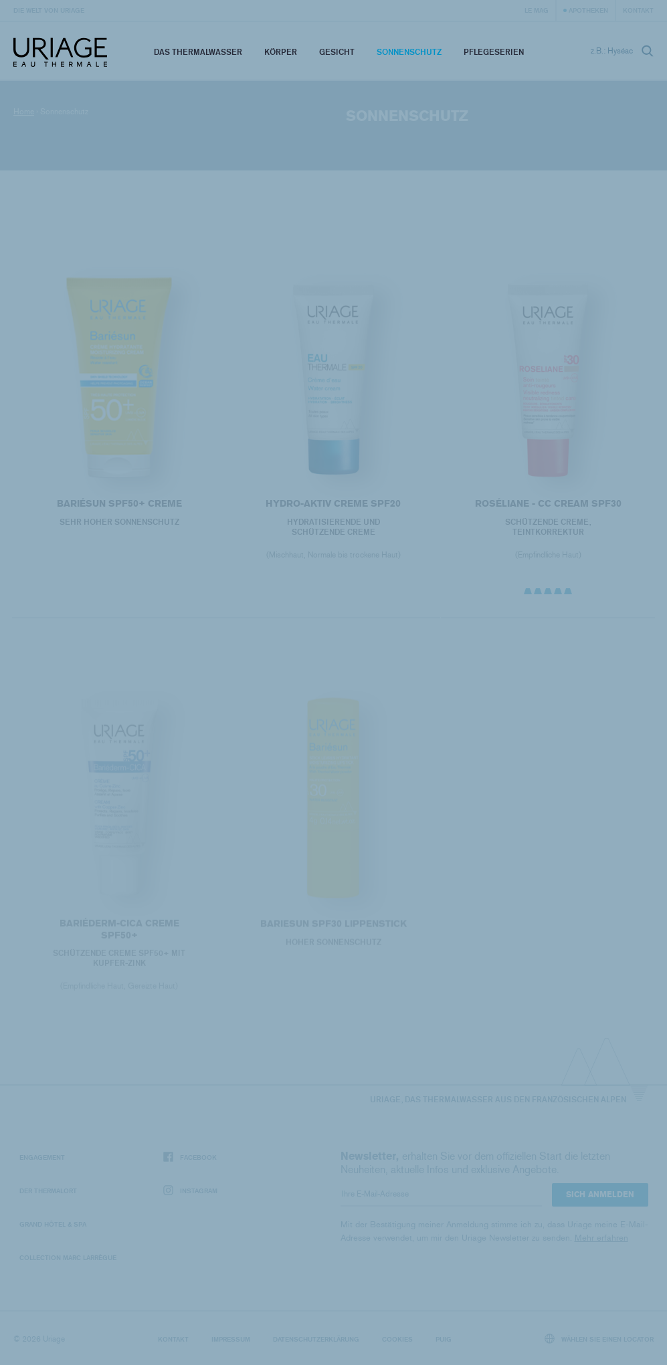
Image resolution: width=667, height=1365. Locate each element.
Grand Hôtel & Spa (52, 1224)
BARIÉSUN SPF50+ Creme (119, 503)
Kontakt (638, 10)
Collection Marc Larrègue (67, 1257)
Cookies (397, 1339)
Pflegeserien (494, 52)
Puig (444, 1339)
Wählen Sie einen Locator (599, 1339)
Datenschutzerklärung (316, 1339)
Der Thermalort (48, 1191)
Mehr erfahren (601, 1238)
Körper (280, 52)
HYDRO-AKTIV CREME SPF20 (333, 503)
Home (23, 111)
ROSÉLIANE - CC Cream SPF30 (547, 503)
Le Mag (537, 10)
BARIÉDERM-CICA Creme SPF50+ (119, 937)
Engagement (42, 1157)
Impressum (230, 1339)
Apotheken (588, 10)
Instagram (190, 1191)
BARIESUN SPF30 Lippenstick (333, 932)
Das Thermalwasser (198, 52)
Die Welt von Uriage (48, 10)
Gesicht (337, 52)
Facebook (190, 1157)
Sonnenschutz (409, 52)
